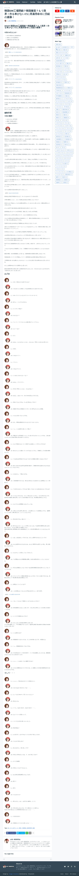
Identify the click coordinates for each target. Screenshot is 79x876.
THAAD (58, 91)
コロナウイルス (60, 77)
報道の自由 (65, 109)
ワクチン (59, 55)
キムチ (69, 101)
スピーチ (58, 158)
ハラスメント (59, 169)
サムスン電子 (60, 63)
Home (61, 873)
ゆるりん (70, 150)
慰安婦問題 (65, 112)
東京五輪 (59, 66)
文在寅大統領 (60, 61)
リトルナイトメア (61, 80)
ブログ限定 (69, 172)
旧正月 (64, 177)
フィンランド (59, 172)
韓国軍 (65, 142)
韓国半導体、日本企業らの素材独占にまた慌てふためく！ (68, 27)
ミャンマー (59, 174)
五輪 (58, 109)
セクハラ (67, 158)
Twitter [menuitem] (39, 2)
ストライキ (67, 91)
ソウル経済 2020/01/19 (14, 594)
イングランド (59, 153)
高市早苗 (59, 145)
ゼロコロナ (59, 161)
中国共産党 (67, 93)
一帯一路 (66, 107)
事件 (67, 134)
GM (9, 7)
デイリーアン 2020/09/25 (15, 79)
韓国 (20, 828)
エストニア (69, 153)
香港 (66, 66)
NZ (57, 147)
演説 (67, 96)
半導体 (58, 74)
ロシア (66, 69)
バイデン (59, 72)
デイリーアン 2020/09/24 (15, 87)
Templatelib (31, 873)
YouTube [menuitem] (32, 2)
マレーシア (67, 131)
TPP (63, 147)
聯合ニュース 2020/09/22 (15, 52)
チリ (58, 164)
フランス (69, 128)
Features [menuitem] (24, 2)
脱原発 (66, 180)
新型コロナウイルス (61, 53)
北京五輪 (67, 137)
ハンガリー (67, 126)
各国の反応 (68, 174)
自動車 (58, 183)
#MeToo (67, 145)
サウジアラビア (67, 156)
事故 (69, 63)
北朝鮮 (67, 55)
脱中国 (58, 99)
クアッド (59, 104)
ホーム (5, 7)
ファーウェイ (60, 128)
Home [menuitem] (18, 2)
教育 (58, 177)
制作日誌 (59, 137)
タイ (67, 161)
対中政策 (59, 82)
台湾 (58, 58)
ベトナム (59, 131)
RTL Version (73, 873)
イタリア (59, 123)
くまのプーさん (60, 150)
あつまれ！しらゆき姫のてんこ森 (64, 47)
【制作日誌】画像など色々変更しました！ (68, 20)
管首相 (58, 142)
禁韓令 (58, 115)
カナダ (58, 156)
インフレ (59, 126)
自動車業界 (29, 828)
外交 (58, 112)
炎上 (65, 74)
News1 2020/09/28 (13, 193)
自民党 (65, 183)
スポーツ (59, 93)
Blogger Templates (13, 873)
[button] (74, 2)
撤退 (34, 828)
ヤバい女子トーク (14, 828)
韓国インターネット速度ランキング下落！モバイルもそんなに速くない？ (68, 34)
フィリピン (67, 72)
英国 (65, 115)
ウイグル (59, 69)
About (66, 873)
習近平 (66, 82)
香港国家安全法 (60, 88)
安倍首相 (68, 139)
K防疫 (69, 88)
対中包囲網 (59, 96)
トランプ (67, 104)
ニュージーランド (60, 166)
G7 (57, 120)
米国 (65, 50)
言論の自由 (59, 85)
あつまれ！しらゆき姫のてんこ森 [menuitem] (53, 2)
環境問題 (58, 180)
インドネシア (67, 99)
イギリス (64, 120)
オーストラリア (60, 101)
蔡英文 (58, 118)
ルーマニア (59, 134)
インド (65, 58)
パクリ (58, 107)
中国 (58, 50)
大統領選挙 (59, 139)
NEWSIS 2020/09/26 (14, 65)
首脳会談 (66, 118)
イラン (66, 123)
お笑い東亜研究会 (15, 839)
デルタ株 (65, 164)
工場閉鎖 (24, 828)
